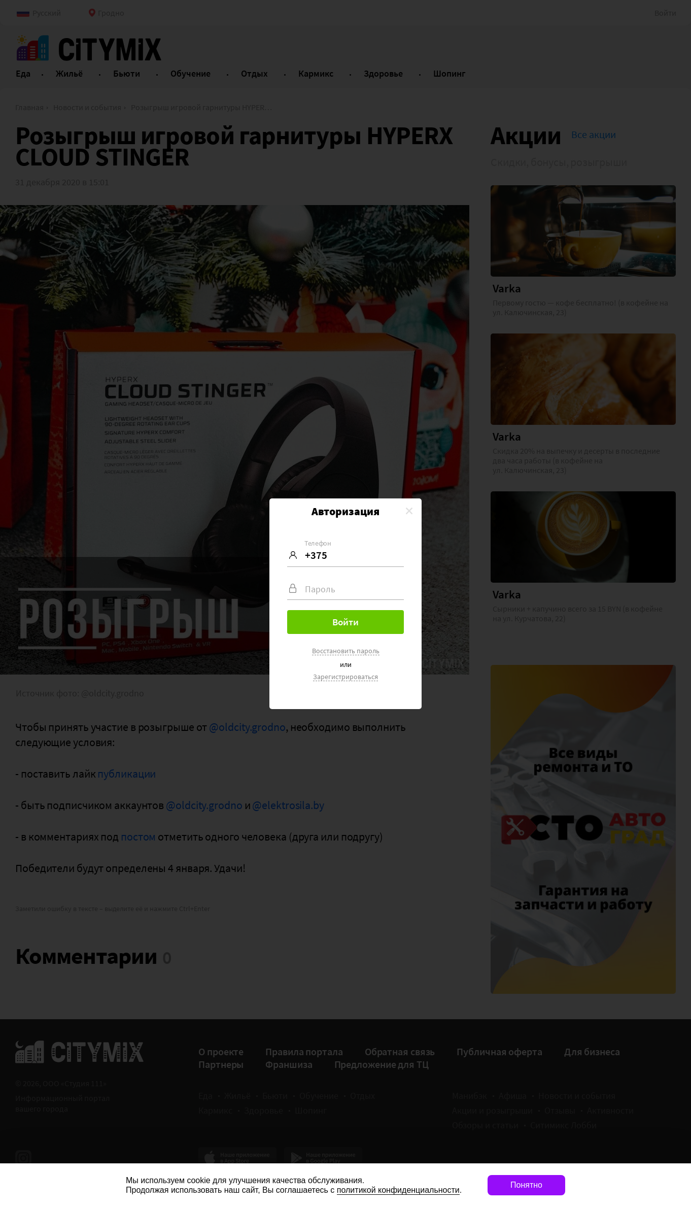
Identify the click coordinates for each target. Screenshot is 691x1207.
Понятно (526, 1185)
